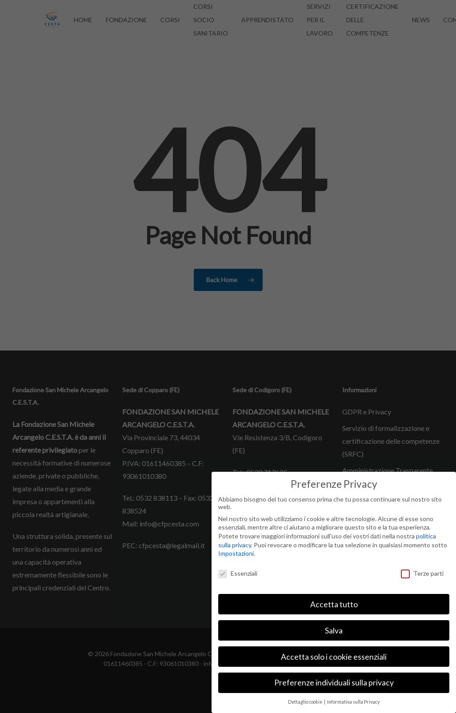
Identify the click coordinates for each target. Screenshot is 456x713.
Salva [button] (334, 630)
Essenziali (237, 573)
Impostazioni (236, 553)
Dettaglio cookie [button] (305, 702)
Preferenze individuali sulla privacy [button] (334, 682)
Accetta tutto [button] (334, 604)
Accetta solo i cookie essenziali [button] (334, 656)
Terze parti (422, 573)
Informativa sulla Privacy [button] (353, 702)
